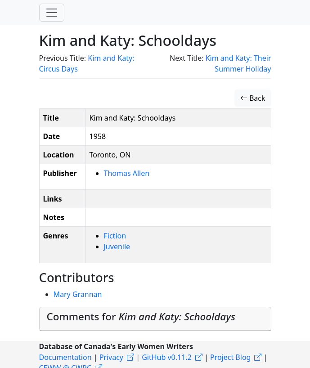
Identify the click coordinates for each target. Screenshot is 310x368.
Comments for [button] (141, 316)
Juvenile (117, 246)
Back (252, 98)
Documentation (65, 357)
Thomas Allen (127, 173)
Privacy (111, 357)
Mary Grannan (78, 294)
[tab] (155, 319)
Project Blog (230, 357)
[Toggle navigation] (51, 13)
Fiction (115, 236)
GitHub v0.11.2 (167, 357)
